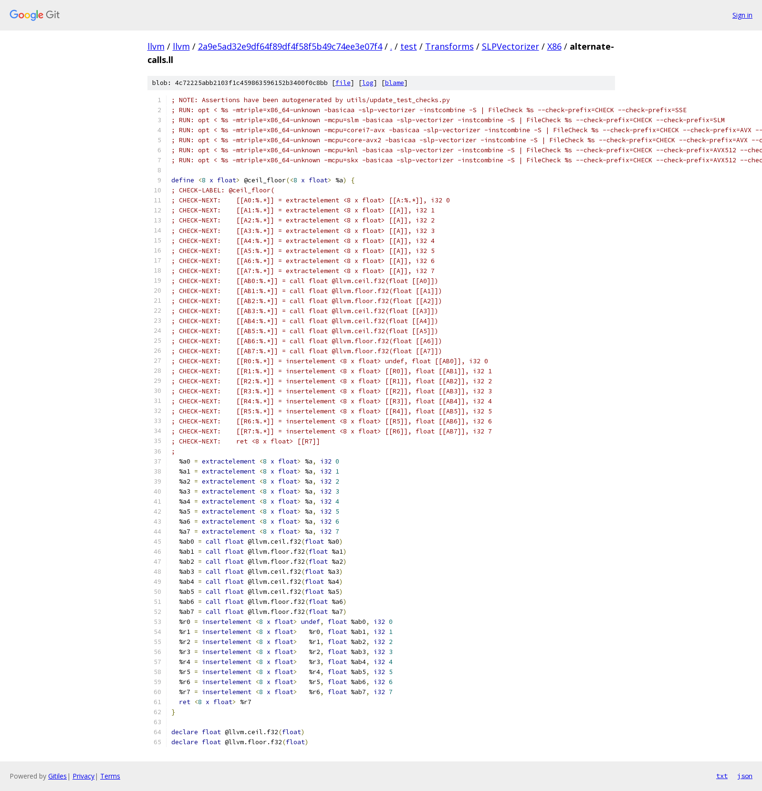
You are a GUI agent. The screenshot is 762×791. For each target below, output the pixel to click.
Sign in (742, 15)
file (343, 83)
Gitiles (57, 775)
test (408, 46)
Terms (110, 775)
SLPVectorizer (510, 46)
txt (722, 775)
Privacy (83, 775)
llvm (156, 46)
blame (394, 83)
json (744, 775)
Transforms (449, 46)
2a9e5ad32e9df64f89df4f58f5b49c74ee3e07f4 (290, 46)
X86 (554, 46)
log (368, 83)
